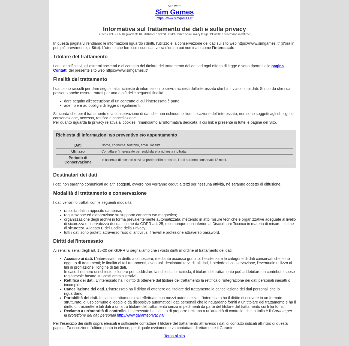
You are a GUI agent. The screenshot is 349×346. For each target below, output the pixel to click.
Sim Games (174, 12)
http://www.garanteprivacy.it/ (140, 315)
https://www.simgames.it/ (174, 18)
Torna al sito (174, 336)
